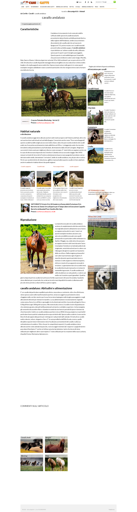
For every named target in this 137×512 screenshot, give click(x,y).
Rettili (72, 6)
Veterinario (35, 6)
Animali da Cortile (62, 6)
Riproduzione (28, 219)
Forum (79, 2)
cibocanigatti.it (72, 11)
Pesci (96, 6)
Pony (47, 456)
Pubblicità (111, 509)
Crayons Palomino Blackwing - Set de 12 (45, 120)
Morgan (48, 438)
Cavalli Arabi (26, 438)
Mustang (24, 456)
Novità (102, 6)
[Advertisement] (40, 11)
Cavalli (31, 13)
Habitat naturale (30, 131)
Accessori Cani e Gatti (47, 6)
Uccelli (77, 6)
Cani (22, 6)
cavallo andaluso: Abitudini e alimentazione (46, 288)
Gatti (27, 6)
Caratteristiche (29, 29)
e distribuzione (25, 134)
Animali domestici (87, 6)
